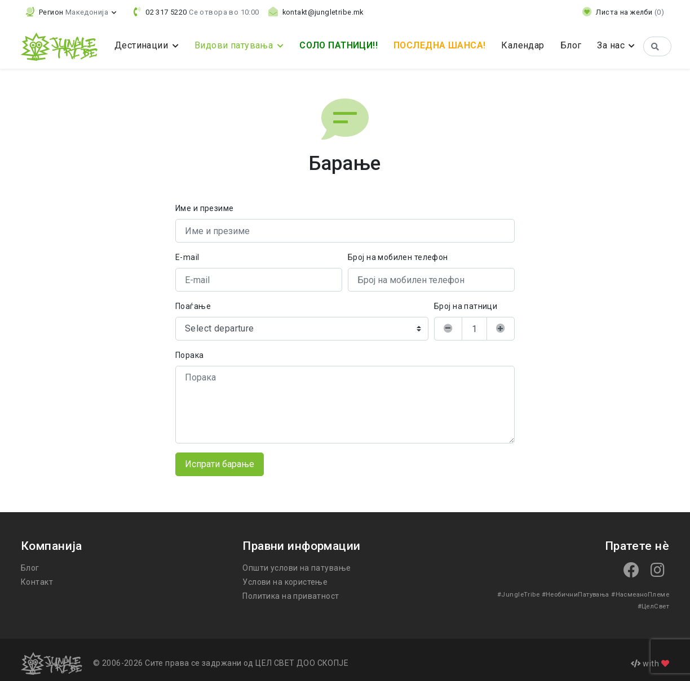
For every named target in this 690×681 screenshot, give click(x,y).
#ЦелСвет (653, 594)
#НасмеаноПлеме (608, 594)
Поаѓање (192, 306)
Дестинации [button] (142, 45)
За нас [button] (618, 45)
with (650, 656)
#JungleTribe (490, 594)
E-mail (187, 257)
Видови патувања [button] (233, 45)
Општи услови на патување (295, 567)
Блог (576, 45)
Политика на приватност (289, 596)
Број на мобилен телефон (398, 257)
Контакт (36, 581)
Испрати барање (220, 464)
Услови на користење (283, 581)
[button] (70, 12)
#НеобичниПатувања (545, 594)
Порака (189, 355)
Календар (528, 45)
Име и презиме (204, 208)
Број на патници (465, 306)
